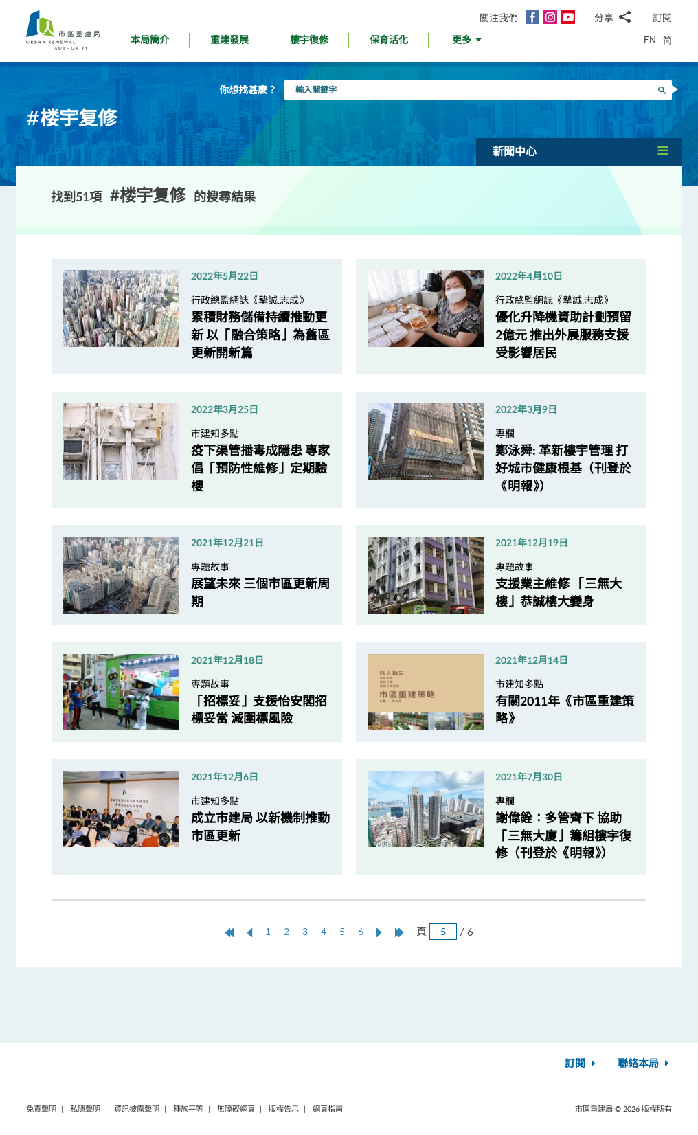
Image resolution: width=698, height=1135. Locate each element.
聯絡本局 (645, 1064)
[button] (468, 43)
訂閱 (662, 17)
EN (650, 40)
